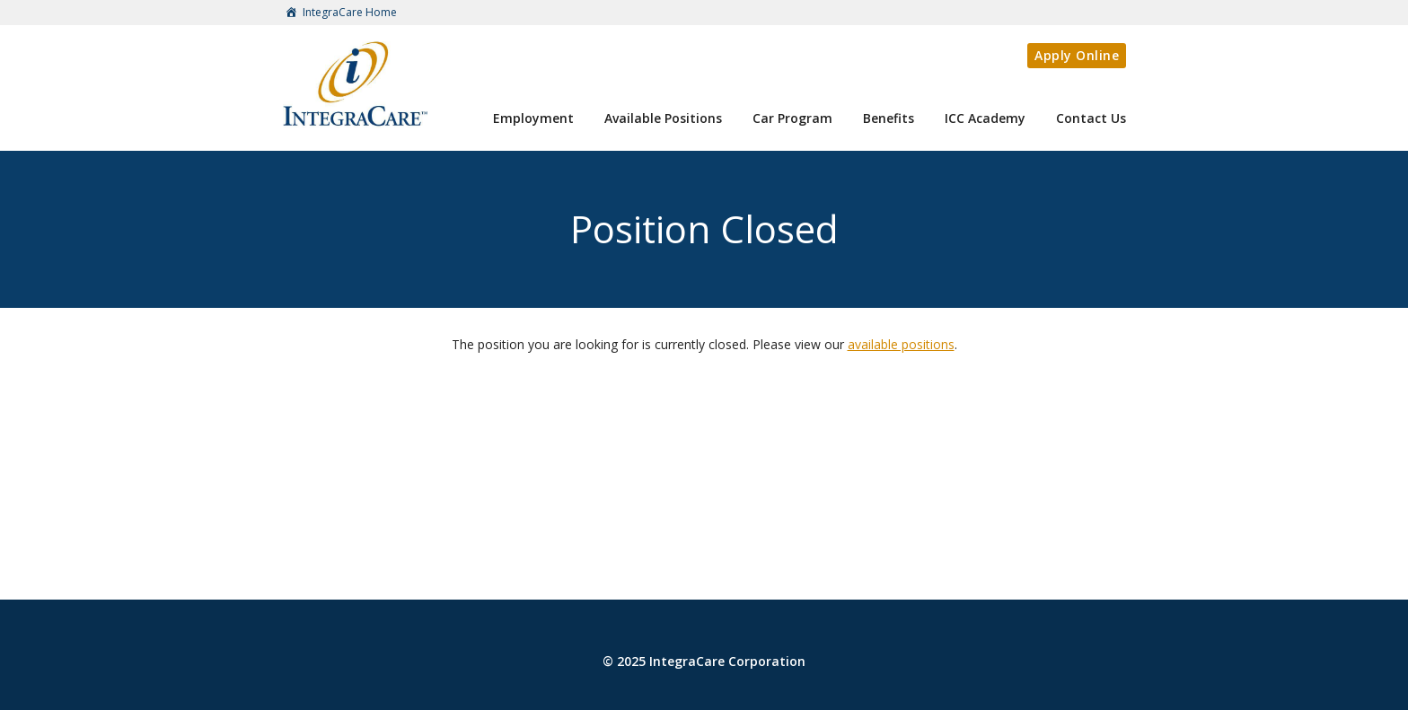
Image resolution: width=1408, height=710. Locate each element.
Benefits (888, 118)
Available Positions (663, 118)
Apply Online (1076, 55)
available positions (901, 344)
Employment (533, 118)
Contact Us (1091, 118)
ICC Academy (985, 118)
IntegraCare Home (339, 13)
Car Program (792, 118)
